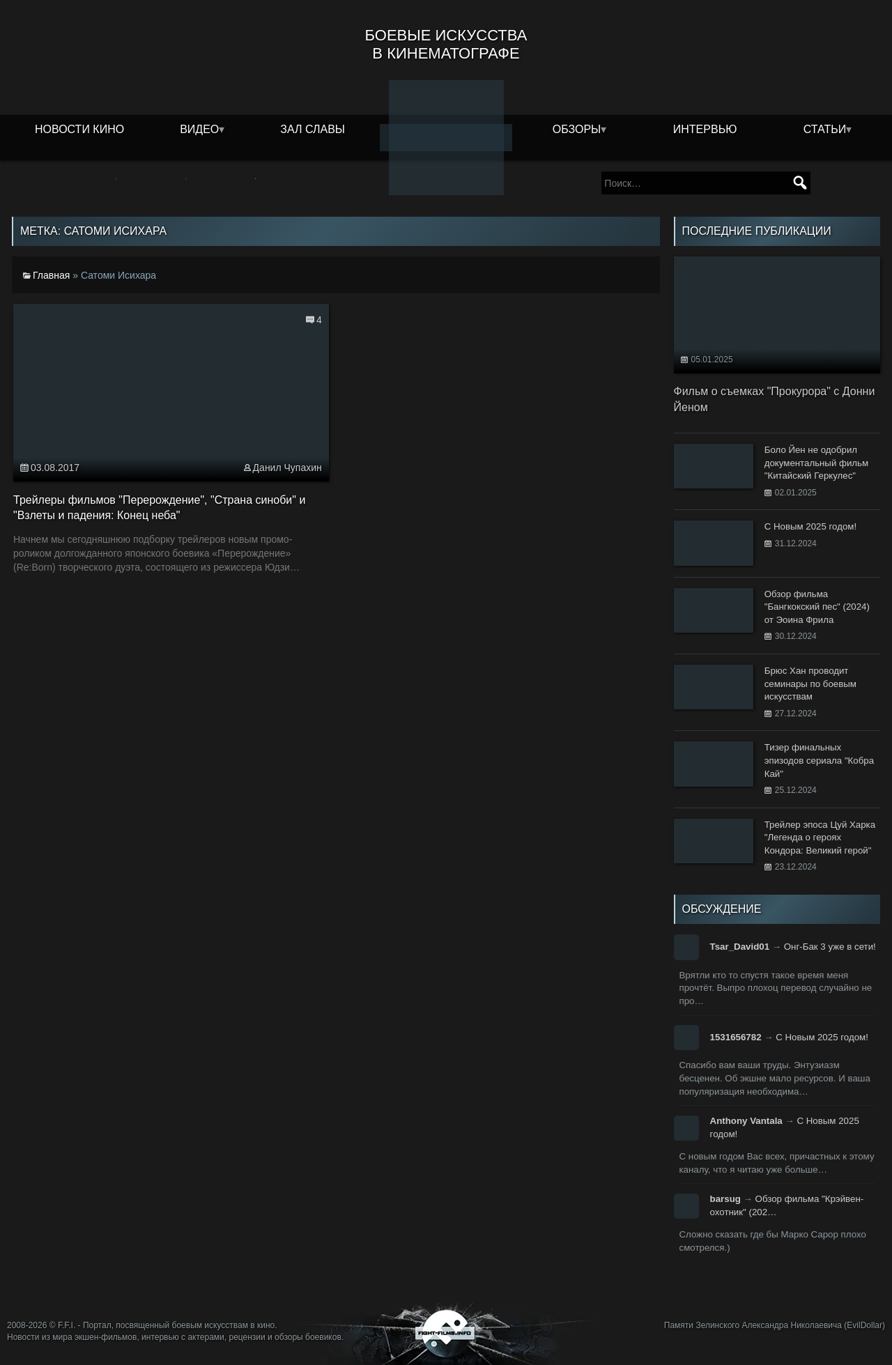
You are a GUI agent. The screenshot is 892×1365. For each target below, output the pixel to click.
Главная (51, 275)
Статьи (824, 129)
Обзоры (577, 129)
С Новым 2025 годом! (822, 1037)
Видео (199, 129)
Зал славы (312, 129)
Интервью (705, 129)
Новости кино (79, 129)
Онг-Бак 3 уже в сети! (830, 946)
